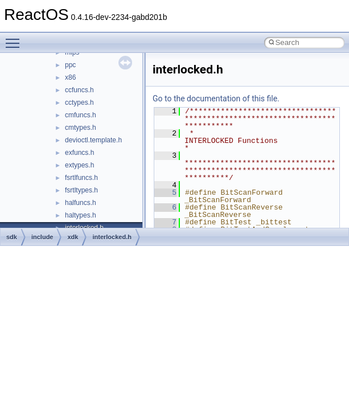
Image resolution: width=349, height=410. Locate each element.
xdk (72, 236)
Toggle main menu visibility (15, 38)
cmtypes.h (80, 128)
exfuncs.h (79, 153)
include (42, 236)
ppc (70, 65)
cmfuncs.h (80, 115)
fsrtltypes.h (81, 190)
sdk (11, 236)
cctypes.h (79, 102)
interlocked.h (111, 236)
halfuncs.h (80, 203)
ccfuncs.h (79, 90)
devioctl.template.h (93, 140)
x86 (70, 77)
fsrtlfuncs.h (81, 178)
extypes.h (79, 165)
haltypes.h (80, 215)
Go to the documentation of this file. (216, 98)
